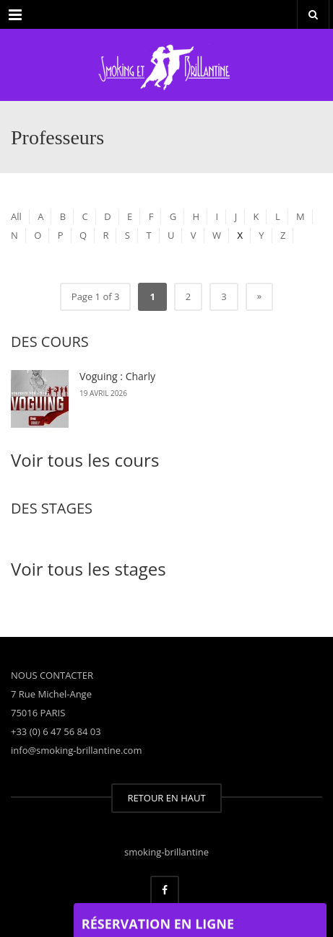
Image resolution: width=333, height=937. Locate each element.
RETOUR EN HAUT (166, 797)
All (16, 216)
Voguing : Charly (117, 376)
